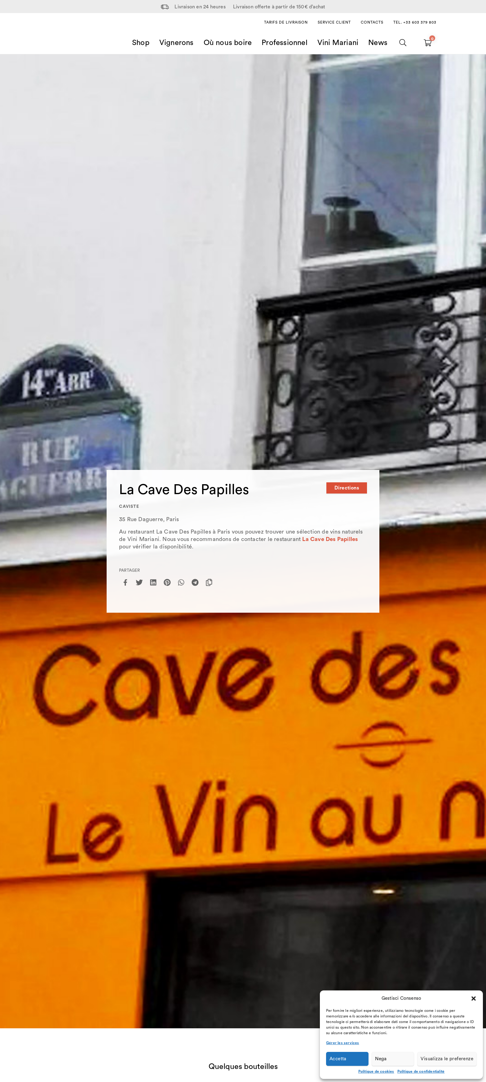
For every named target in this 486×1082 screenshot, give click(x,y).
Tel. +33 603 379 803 (414, 22)
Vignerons (176, 43)
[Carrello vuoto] (427, 42)
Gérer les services (342, 1043)
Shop (140, 43)
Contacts (372, 22)
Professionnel (284, 43)
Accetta (338, 1059)
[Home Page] (65, 35)
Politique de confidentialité (421, 1071)
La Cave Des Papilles (330, 539)
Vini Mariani (337, 43)
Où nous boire (228, 43)
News (377, 43)
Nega (381, 1059)
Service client (334, 22)
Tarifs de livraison (286, 22)
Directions (346, 487)
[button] (474, 998)
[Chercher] (403, 42)
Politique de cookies (376, 1071)
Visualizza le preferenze (447, 1059)
